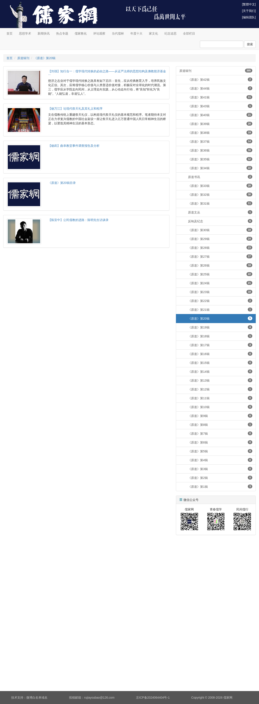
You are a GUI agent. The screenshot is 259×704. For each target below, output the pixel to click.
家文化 (153, 33)
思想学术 (25, 33)
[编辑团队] (249, 17)
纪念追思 (170, 33)
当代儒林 (118, 33)
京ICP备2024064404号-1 (153, 697)
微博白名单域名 (36, 697)
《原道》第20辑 (44, 58)
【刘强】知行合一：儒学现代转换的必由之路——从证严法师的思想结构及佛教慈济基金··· (107, 72)
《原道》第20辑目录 (62, 183)
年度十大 (136, 33)
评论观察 (99, 33)
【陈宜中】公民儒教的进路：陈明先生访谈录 (78, 220)
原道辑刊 (23, 58)
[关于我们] (249, 11)
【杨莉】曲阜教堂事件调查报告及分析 (73, 145)
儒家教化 (81, 33)
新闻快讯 (44, 33)
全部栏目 (189, 33)
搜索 (250, 44)
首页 (9, 33)
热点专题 (62, 33)
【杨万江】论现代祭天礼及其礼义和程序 (75, 108)
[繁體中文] (249, 4)
